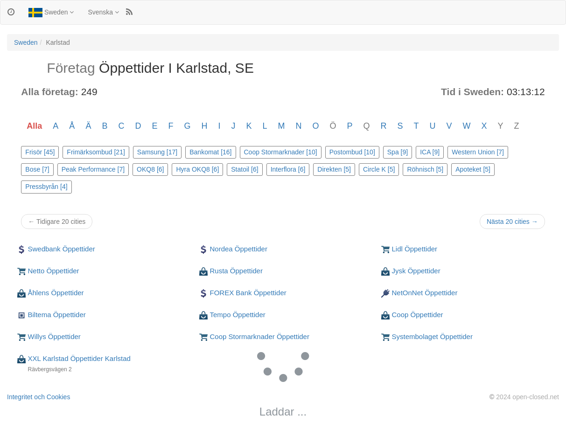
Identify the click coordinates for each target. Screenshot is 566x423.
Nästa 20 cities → (512, 221)
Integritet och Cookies (38, 397)
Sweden (51, 12)
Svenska (103, 12)
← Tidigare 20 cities (56, 221)
